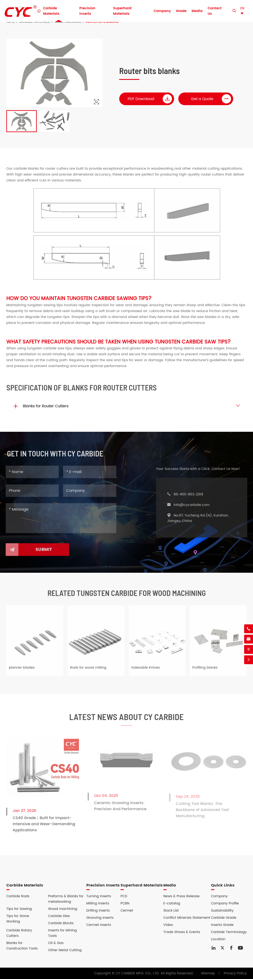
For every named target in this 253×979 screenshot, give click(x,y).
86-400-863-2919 (191, 494)
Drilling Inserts (98, 910)
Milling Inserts (97, 903)
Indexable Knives (145, 671)
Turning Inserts (98, 896)
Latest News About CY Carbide (126, 720)
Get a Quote (211, 98)
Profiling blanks (205, 671)
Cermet (126, 910)
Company (162, 11)
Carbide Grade (223, 917)
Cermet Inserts (98, 925)
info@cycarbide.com (194, 505)
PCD (123, 896)
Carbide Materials (51, 10)
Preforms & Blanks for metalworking (66, 898)
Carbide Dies (59, 916)
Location (218, 939)
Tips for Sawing (19, 909)
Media (197, 11)
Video (168, 925)
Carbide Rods (17, 896)
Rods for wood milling (88, 671)
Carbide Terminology (229, 932)
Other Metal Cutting (65, 950)
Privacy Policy (235, 973)
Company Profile (225, 903)
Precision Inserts (87, 10)
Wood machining (62, 909)
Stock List (171, 910)
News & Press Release (181, 896)
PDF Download (150, 98)
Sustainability (222, 910)
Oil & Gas (56, 943)
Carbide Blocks (60, 923)
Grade (181, 11)
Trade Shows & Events (181, 932)
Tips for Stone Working (17, 918)
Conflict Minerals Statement (186, 917)
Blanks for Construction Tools (22, 945)
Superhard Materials (122, 10)
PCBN (124, 903)
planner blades (22, 671)
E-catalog (171, 903)
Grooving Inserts (100, 917)
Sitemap (208, 973)
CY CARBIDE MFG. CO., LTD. (138, 973)
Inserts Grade (222, 925)
